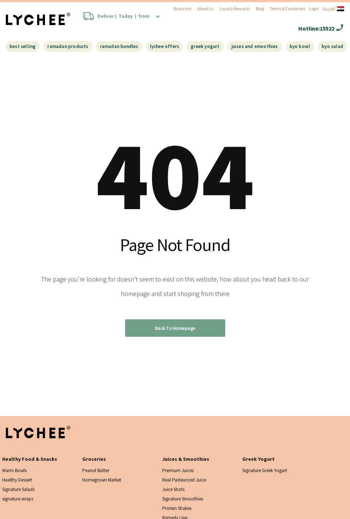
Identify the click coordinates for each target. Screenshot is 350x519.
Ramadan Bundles (119, 46)
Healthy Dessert (17, 480)
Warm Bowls (14, 470)
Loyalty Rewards (234, 8)
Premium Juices (178, 470)
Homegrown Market (101, 480)
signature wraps (17, 499)
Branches (182, 8)
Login (314, 8)
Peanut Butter (95, 470)
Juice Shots (173, 489)
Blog (260, 8)
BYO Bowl (300, 46)
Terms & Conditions (287, 8)
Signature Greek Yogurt (264, 470)
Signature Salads (18, 489)
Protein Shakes (176, 508)
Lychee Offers (164, 46)
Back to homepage (175, 328)
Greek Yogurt (205, 46)
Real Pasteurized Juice (184, 480)
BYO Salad (332, 46)
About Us (205, 8)
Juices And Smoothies (254, 46)
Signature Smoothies (182, 499)
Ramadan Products (67, 46)
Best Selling (22, 46)
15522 (327, 28)
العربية (333, 8)
